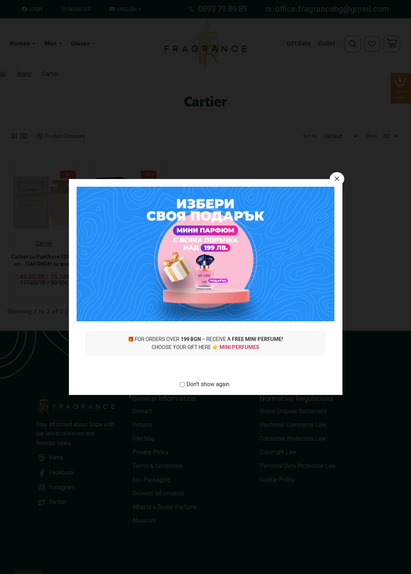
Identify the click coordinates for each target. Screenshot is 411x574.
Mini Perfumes (239, 347)
